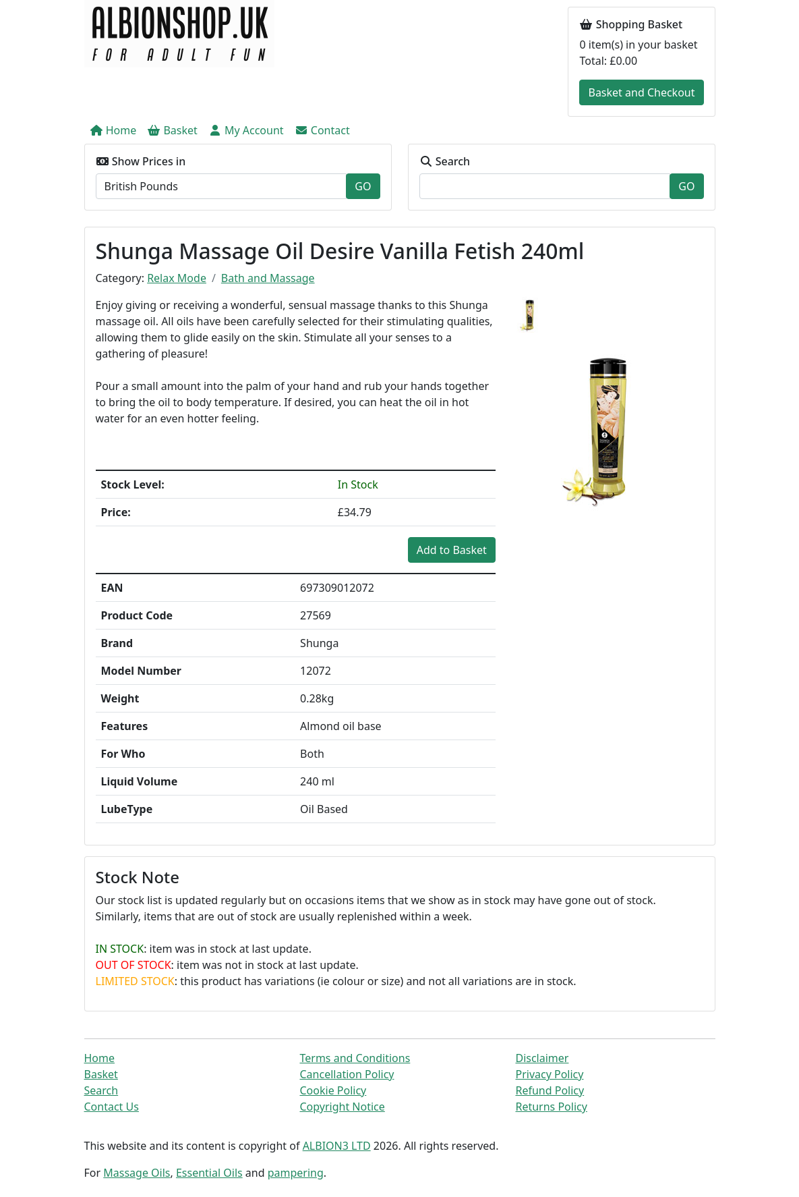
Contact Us (111, 1106)
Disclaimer (541, 1058)
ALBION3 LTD (337, 1145)
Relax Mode (176, 278)
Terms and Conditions (354, 1058)
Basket (101, 1074)
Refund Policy (549, 1090)
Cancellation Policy (346, 1074)
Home (99, 1058)
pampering (296, 1172)
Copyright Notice (341, 1106)
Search (101, 1090)
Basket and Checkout (641, 92)
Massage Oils (136, 1172)
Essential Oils (209, 1172)
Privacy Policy (549, 1074)
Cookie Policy (332, 1090)
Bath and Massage (268, 278)
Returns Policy (551, 1106)
